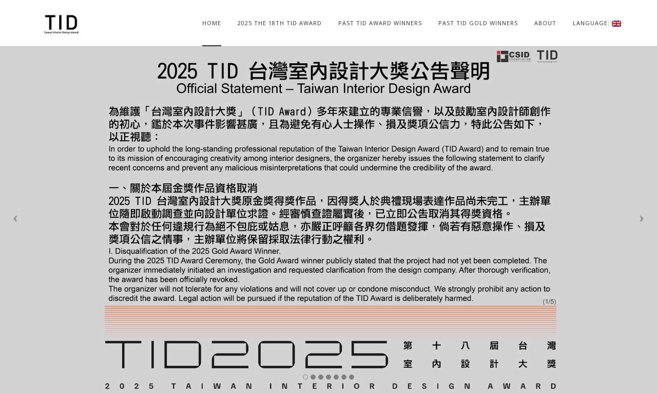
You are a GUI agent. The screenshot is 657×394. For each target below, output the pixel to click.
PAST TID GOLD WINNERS (478, 23)
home (211, 23)
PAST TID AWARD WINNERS (380, 23)
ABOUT (545, 23)
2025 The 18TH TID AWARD (280, 23)
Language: (597, 23)
